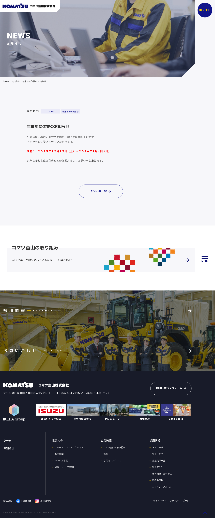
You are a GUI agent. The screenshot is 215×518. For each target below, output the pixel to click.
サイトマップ (159, 501)
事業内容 (57, 441)
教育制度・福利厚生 (162, 474)
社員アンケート (159, 467)
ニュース (51, 111)
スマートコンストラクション (69, 447)
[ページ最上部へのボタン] (205, 512)
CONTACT (205, 10)
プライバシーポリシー (180, 501)
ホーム (6, 81)
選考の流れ (157, 480)
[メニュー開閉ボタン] (205, 259)
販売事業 (59, 454)
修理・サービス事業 (64, 467)
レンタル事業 (61, 460)
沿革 (105, 454)
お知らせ (15, 81)
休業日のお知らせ (70, 111)
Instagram (43, 501)
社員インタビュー (161, 454)
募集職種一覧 (158, 460)
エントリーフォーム (161, 487)
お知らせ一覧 (101, 191)
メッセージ (157, 447)
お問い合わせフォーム (171, 388)
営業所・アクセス (112, 460)
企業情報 (106, 441)
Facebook (23, 501)
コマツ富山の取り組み (114, 447)
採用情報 (154, 441)
